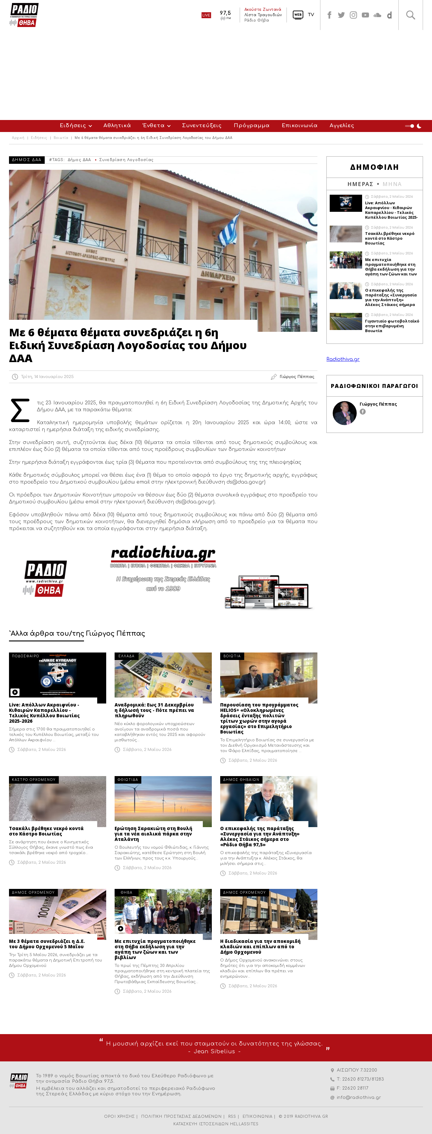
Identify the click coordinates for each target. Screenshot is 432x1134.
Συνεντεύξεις (202, 125)
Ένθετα (154, 125)
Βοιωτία (61, 138)
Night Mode (414, 126)
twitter (341, 15)
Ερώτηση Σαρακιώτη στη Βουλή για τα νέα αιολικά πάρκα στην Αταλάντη (153, 833)
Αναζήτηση (411, 15)
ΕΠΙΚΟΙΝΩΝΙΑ (257, 1116)
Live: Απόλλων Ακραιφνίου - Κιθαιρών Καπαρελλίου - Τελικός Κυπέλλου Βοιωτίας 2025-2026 (44, 713)
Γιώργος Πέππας (378, 404)
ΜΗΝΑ (392, 184)
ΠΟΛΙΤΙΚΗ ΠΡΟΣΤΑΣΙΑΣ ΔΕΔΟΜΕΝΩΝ (181, 1116)
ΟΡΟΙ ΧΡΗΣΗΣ (119, 1116)
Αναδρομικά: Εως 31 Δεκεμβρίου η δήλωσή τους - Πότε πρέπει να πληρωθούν (154, 710)
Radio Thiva (24, 15)
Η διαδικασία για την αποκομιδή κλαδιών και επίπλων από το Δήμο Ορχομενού (260, 946)
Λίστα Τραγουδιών (263, 15)
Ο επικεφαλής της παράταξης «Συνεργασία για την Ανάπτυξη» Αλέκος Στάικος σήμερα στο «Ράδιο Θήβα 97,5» (260, 836)
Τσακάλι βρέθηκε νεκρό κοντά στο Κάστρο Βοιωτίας (46, 831)
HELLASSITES (244, 1124)
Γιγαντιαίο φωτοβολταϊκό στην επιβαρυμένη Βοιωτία (392, 326)
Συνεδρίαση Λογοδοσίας (126, 160)
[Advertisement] (216, 75)
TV (311, 14)
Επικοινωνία (300, 125)
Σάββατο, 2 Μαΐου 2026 (41, 750)
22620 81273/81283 (363, 1079)
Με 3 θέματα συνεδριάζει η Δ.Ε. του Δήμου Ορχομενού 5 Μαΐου (47, 944)
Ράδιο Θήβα (256, 20)
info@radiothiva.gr (359, 1097)
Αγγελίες (342, 125)
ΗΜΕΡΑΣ (360, 184)
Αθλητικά (117, 125)
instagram (353, 15)
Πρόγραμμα (252, 125)
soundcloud (377, 15)
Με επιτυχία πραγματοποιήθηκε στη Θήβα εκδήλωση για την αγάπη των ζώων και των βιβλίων (155, 949)
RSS (232, 1116)
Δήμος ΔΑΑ (79, 160)
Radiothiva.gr (343, 359)
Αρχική (18, 138)
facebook (329, 15)
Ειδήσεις (73, 125)
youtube (365, 15)
